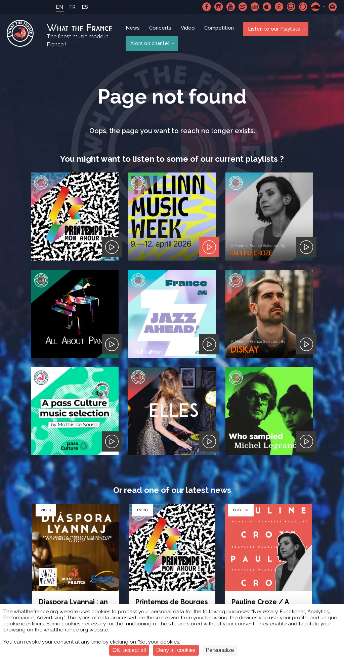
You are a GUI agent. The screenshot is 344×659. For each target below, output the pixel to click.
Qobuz (303, 6)
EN (57, 7)
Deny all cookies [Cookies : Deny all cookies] (176, 650)
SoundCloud (315, 6)
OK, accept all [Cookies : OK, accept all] (129, 650)
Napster (291, 6)
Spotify (243, 6)
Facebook (206, 6)
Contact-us (333, 6)
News (133, 31)
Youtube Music (279, 6)
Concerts (161, 31)
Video (188, 31)
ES (83, 7)
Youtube (230, 6)
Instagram (218, 6)
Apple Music (267, 6)
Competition (219, 31)
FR (70, 7)
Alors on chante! (149, 43)
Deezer (255, 6)
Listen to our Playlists (273, 31)
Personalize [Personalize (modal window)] (220, 650)
